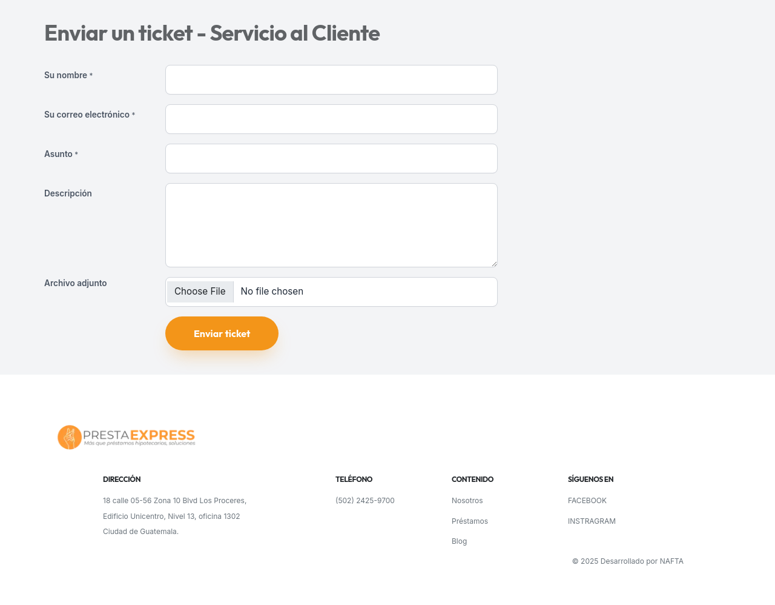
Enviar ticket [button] (222, 333)
